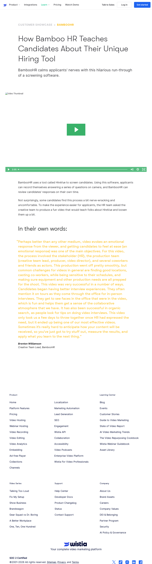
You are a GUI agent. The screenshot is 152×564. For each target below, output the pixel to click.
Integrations (30, 4)
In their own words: (42, 228)
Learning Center (107, 395)
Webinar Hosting (19, 426)
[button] (14, 4)
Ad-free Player (18, 455)
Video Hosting (18, 420)
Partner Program (109, 520)
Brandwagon (17, 508)
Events (103, 408)
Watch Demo (72, 4)
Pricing (57, 4)
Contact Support (64, 514)
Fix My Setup (17, 496)
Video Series (16, 483)
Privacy (61, 562)
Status (58, 508)
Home (13, 402)
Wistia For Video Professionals (71, 461)
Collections (16, 461)
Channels (15, 467)
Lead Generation (63, 414)
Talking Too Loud (19, 490)
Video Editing (17, 437)
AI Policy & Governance (113, 532)
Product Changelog (65, 502)
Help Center (61, 490)
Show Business (18, 502)
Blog (102, 402)
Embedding (16, 449)
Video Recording (19, 431)
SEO (56, 420)
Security (104, 526)
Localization (61, 402)
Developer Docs (64, 496)
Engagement (61, 426)
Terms (75, 562)
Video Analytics (18, 443)
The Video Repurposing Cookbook (119, 437)
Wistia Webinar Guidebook (114, 443)
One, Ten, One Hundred (22, 526)
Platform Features (19, 408)
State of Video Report (112, 426)
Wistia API (60, 431)
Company (104, 483)
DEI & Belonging (109, 514)
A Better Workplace (20, 520)
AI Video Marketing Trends (115, 431)
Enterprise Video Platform (68, 455)
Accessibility (61, 443)
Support (59, 483)
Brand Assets (107, 496)
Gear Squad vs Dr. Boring (24, 514)
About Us (105, 490)
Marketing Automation (66, 408)
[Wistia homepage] (4, 4)
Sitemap (51, 562)
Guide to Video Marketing (114, 420)
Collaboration (62, 437)
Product (13, 395)
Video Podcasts (63, 449)
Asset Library (107, 449)
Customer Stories (109, 414)
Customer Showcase (35, 24)
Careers (104, 502)
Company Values (109, 508)
